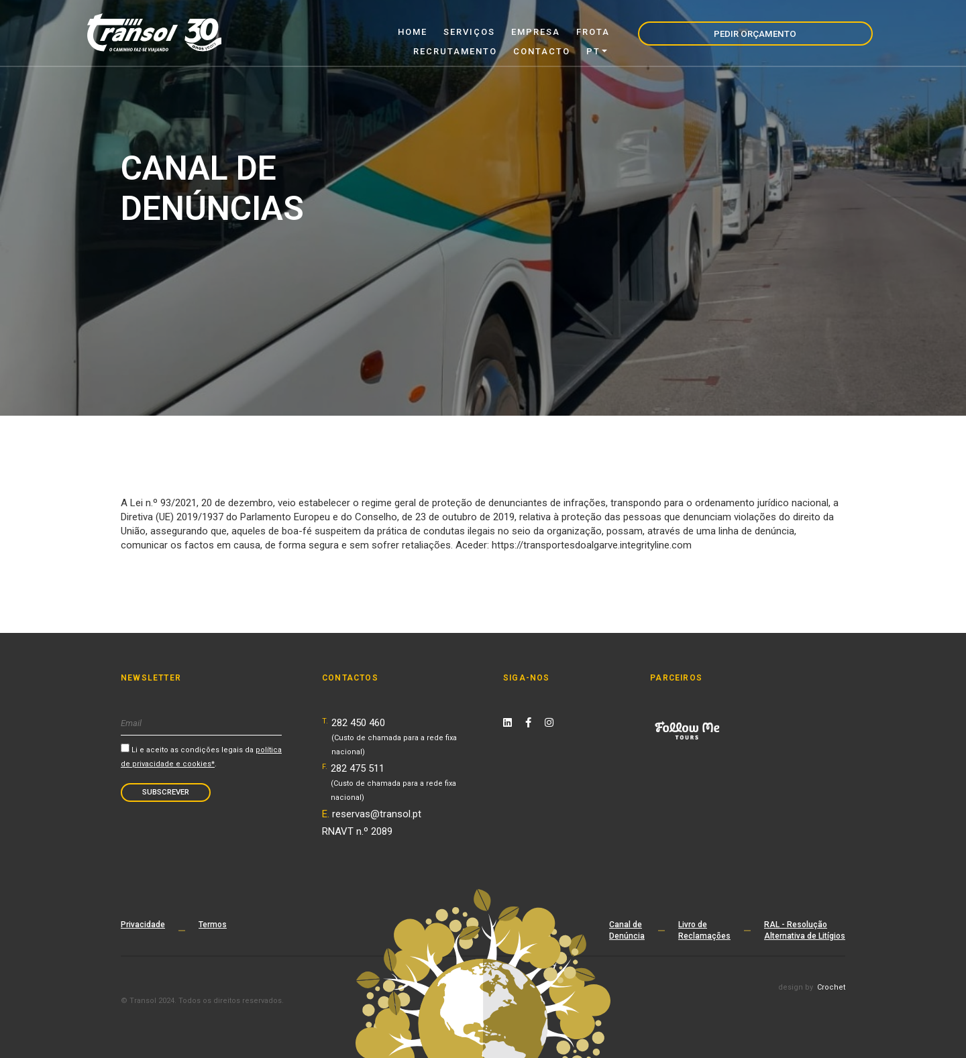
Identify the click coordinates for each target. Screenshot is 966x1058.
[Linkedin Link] (507, 723)
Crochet (831, 988)
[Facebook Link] (528, 723)
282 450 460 (394, 736)
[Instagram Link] (549, 723)
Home (313, 32)
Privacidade (143, 924)
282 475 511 (393, 782)
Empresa (436, 32)
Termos (213, 924)
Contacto (655, 32)
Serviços (370, 32)
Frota (494, 32)
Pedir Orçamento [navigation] (817, 32)
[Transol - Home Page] (154, 32)
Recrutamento (568, 32)
